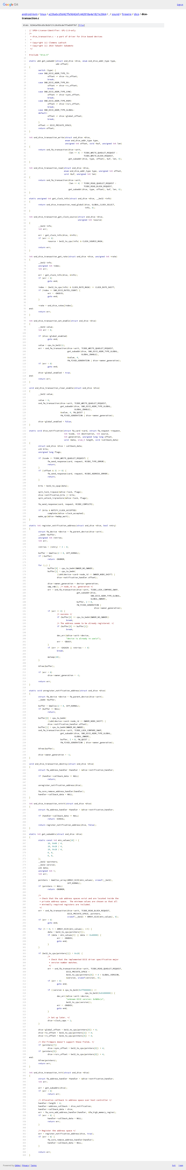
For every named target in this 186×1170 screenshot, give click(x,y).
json (180, 1165)
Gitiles (17, 1165)
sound (115, 14)
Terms (34, 1165)
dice (136, 14)
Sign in (180, 4)
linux (43, 14)
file (81, 25)
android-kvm (30, 14)
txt (174, 1165)
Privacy (25, 1165)
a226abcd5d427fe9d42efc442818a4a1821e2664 (77, 14)
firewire (127, 14)
